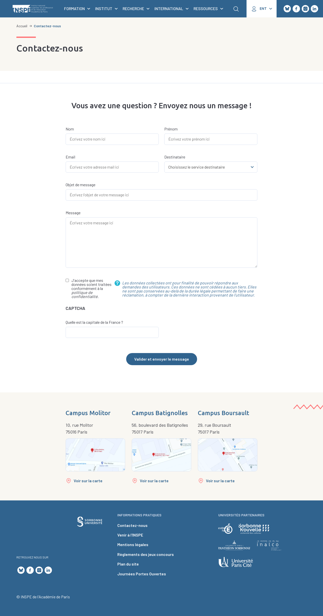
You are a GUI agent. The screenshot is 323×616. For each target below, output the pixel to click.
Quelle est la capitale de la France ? (94, 322)
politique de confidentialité (84, 294)
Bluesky (287, 8)
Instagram (305, 8)
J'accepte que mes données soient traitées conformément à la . (91, 288)
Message (73, 213)
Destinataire (174, 157)
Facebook (296, 8)
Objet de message (80, 185)
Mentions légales (132, 544)
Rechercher (236, 9)
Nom (70, 129)
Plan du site (128, 563)
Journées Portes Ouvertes (141, 573)
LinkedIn (314, 8)
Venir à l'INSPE (130, 534)
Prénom (171, 129)
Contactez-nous (132, 525)
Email (70, 157)
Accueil (21, 26)
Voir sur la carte (88, 480)
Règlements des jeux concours (145, 554)
